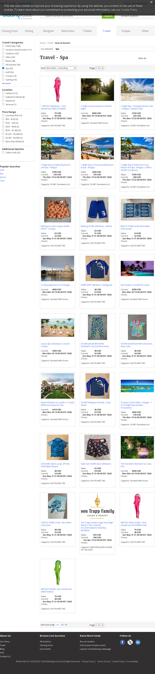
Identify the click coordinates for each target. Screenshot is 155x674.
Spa (58, 49)
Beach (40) (8, 61)
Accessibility (132, 661)
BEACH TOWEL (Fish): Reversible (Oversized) (135, 227)
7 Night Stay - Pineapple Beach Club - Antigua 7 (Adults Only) (137, 107)
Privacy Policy (88, 661)
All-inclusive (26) (11, 64)
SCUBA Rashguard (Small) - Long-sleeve (96, 403)
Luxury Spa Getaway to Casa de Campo (55, 345)
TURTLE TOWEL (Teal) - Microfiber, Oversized (56, 524)
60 (62, 624)
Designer (48, 31)
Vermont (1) (9, 104)
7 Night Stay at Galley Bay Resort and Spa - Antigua (55, 166)
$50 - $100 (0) (10, 119)
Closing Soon (10, 31)
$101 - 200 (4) (10, 123)
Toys (2, 180)
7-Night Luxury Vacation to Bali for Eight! (96, 107)
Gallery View (149, 57)
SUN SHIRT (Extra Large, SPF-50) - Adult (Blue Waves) (55, 465)
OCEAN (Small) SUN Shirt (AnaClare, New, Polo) (137, 345)
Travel (106, 31)
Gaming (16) (9, 79)
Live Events (45, 648)
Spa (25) (7, 68)
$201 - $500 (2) (10, 126)
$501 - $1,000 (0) (11, 130)
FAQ (2, 652)
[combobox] (136, 16)
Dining (29, 31)
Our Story (5, 641)
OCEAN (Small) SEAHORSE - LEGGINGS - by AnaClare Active (95, 345)
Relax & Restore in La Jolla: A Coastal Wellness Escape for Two (57, 403)
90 (66, 624)
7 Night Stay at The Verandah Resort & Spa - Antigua (97, 166)
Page (92, 67)
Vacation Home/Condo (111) (17, 49)
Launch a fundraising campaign (95, 648)
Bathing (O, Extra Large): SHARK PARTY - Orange (55, 227)
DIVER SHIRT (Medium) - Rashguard (96, 285)
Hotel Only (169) (11, 46)
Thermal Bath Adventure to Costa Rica (136, 465)
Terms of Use (103, 661)
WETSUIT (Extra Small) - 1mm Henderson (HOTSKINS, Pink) (134, 524)
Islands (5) (8, 100)
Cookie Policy (118, 661)
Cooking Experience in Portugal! (55, 285)
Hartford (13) (10, 93)
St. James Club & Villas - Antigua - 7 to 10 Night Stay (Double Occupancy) (136, 405)
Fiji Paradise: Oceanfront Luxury (135, 285)
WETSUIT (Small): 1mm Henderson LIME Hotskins (56, 590)
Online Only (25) (11, 152)
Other (145, 31)
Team (2, 645)
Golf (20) (7, 72)
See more (6, 83)
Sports (3, 177)
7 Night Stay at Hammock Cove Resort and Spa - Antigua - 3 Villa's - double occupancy (137, 167)
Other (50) (8, 57)
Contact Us (5, 656)
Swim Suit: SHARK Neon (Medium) (96, 463)
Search (108, 15)
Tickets (87, 31)
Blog (2, 648)
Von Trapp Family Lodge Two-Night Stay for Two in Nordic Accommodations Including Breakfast (97, 526)
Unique (126, 31)
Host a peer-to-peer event (92, 645)
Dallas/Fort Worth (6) (13, 97)
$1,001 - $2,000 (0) (12, 134)
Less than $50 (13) (12, 115)
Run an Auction (87, 641)
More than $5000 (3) (13, 141)
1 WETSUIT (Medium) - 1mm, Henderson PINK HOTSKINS (53, 107)
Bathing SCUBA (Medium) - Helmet (96, 226)
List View (153, 57)
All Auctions (45, 641)
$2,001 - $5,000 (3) (12, 137)
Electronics (67, 31)
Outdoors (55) (10, 53)
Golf (2, 170)
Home (43, 43)
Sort (43, 67)
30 (57, 624)
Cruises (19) (9, 76)
